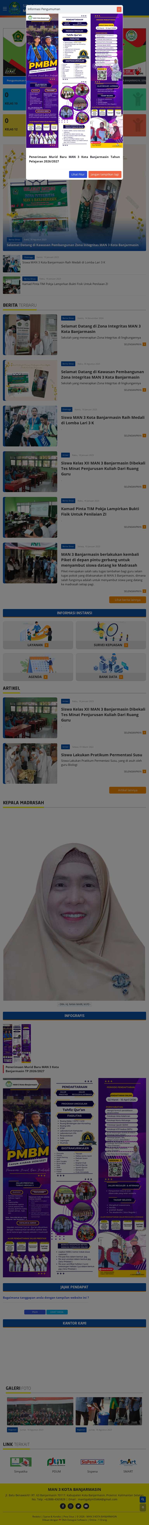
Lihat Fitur (78, 174)
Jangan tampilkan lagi (105, 174)
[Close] (119, 9)
